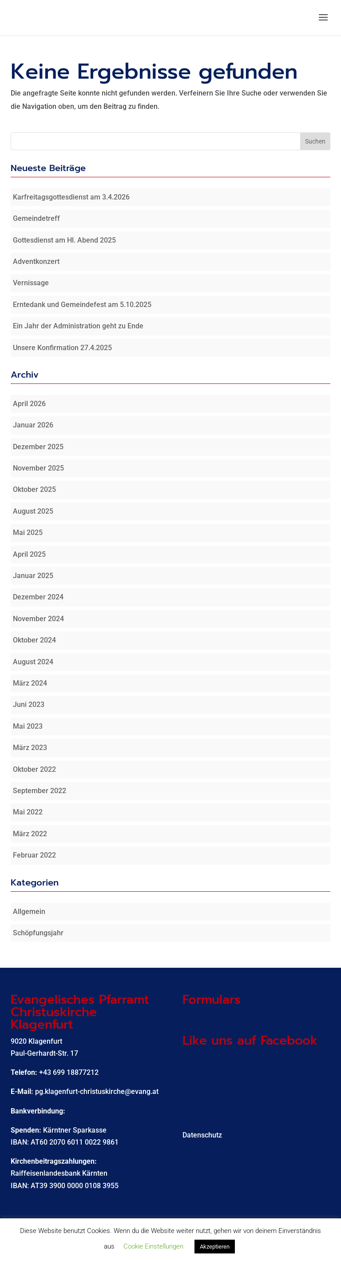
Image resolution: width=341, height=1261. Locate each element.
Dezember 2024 (38, 597)
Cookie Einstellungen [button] (153, 1246)
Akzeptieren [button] (215, 1246)
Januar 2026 (33, 425)
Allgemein (29, 911)
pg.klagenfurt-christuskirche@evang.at (97, 1091)
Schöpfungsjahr (38, 933)
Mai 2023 (28, 726)
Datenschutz (202, 1135)
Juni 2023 (28, 704)
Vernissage (31, 283)
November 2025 (38, 468)
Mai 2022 (28, 812)
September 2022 (39, 790)
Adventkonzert (36, 261)
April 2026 (29, 403)
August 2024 (33, 662)
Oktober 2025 (34, 489)
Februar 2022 (34, 855)
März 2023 (30, 747)
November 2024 (38, 619)
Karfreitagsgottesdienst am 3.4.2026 (71, 197)
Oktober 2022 (34, 769)
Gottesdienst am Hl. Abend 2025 (64, 240)
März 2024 (30, 683)
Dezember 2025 (38, 447)
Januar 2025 (33, 575)
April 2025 (29, 554)
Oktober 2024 (34, 640)
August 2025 (33, 511)
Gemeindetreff (36, 218)
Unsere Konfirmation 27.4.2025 (62, 347)
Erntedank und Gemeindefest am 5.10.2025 (82, 304)
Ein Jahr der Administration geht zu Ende (78, 326)
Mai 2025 (28, 532)
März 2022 (30, 834)
